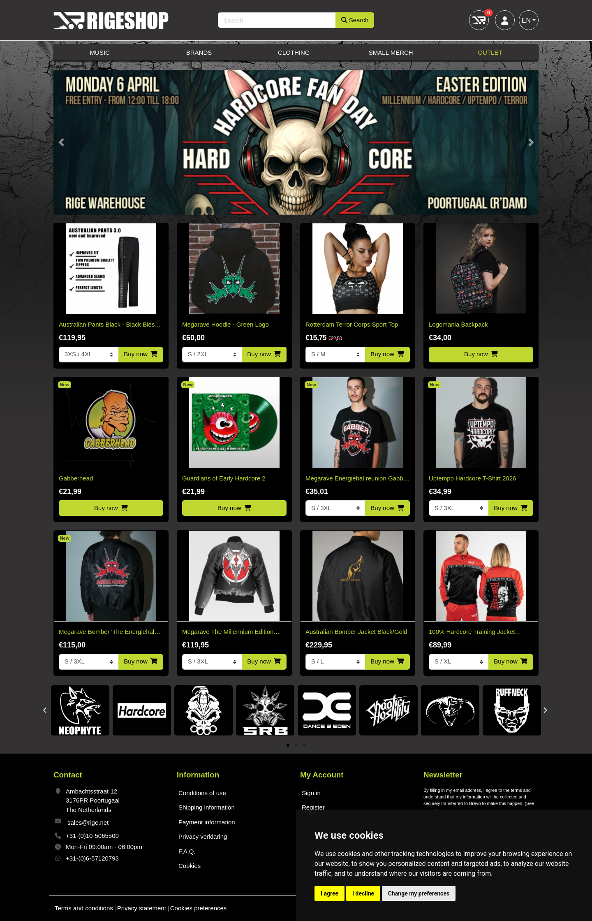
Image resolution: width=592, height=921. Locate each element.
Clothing (294, 52)
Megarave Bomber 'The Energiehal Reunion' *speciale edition (106, 632)
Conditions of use (202, 792)
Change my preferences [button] (418, 893)
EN (526, 20)
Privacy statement (141, 908)
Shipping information (206, 807)
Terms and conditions (84, 908)
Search (355, 19)
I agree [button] (329, 893)
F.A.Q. (187, 851)
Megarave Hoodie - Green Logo (225, 324)
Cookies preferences (198, 908)
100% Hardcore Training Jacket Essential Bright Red (472, 632)
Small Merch (391, 52)
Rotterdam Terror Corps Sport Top (351, 324)
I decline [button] (363, 893)
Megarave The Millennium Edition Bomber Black (227, 632)
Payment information (206, 822)
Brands (199, 52)
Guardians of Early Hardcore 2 (224, 478)
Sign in (311, 792)
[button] (61, 142)
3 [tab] (304, 746)
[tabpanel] (80, 711)
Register (313, 807)
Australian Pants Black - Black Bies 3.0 (107, 325)
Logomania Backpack (458, 324)
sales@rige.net (88, 822)
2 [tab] (296, 746)
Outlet (490, 52)
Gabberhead (76, 478)
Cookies (189, 865)
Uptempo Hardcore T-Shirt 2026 (472, 478)
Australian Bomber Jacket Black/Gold (356, 631)
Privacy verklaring (202, 836)
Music (100, 52)
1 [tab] (288, 746)
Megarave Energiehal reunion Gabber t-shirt (357, 479)
